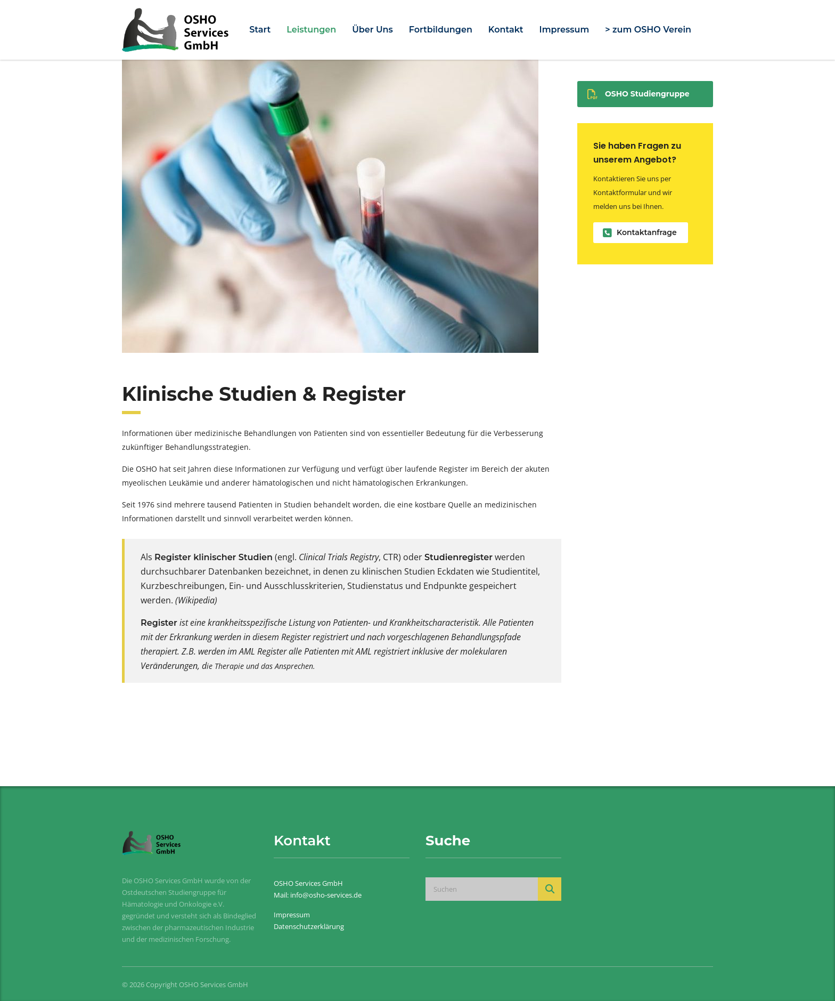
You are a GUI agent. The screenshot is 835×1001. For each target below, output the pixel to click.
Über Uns (372, 30)
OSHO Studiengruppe (638, 94)
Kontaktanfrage (640, 233)
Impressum (564, 30)
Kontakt (505, 30)
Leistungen (311, 30)
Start (260, 30)
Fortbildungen (440, 30)
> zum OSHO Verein (648, 30)
